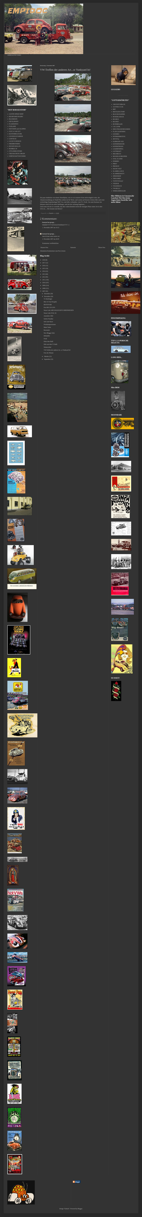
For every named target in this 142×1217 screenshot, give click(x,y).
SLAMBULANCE (118, 171)
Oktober (46, 356)
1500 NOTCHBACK (119, 104)
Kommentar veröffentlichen (50, 243)
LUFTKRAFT (117, 151)
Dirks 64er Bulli (48, 341)
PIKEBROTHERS (14, 144)
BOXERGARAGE (118, 116)
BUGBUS (116, 119)
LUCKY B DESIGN (15, 141)
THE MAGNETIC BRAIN (17, 153)
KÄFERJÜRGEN (118, 146)
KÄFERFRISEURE (119, 144)
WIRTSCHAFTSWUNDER (17, 156)
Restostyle (47, 330)
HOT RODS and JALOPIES (17, 129)
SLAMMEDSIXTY (118, 173)
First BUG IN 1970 (49, 307)
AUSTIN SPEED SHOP (16, 114)
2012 (44, 277)
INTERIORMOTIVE (119, 136)
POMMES (116, 161)
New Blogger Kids (49, 333)
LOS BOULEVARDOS (16, 136)
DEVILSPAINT (13, 121)
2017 (44, 263)
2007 (44, 291)
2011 (44, 280)
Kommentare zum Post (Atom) (56, 251)
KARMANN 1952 (118, 141)
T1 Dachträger (48, 299)
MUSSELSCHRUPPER (120, 156)
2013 (44, 274)
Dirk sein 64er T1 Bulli (50, 344)
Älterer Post (101, 247)
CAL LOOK (116, 126)
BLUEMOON (13, 119)
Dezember (47, 293)
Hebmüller (47, 336)
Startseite (73, 247)
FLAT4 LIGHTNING (119, 131)
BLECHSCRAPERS (119, 114)
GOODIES (116, 134)
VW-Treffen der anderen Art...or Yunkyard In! (57, 350)
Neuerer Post (44, 247)
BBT (114, 109)
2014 (44, 271)
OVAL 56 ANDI (117, 159)
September (47, 359)
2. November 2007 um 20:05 (50, 239)
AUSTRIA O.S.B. (118, 107)
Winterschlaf (47, 347)
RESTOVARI (48, 304)
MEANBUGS (117, 154)
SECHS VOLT (117, 168)
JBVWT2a (116, 139)
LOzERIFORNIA (118, 149)
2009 (44, 285)
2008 (44, 288)
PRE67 (115, 163)
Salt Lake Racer (48, 321)
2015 (44, 268)
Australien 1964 (48, 316)
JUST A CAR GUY (15, 131)
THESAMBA (117, 178)
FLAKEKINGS (13, 124)
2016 (44, 265)
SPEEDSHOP (117, 176)
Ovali (45, 338)
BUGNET (116, 121)
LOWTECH (12, 138)
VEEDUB (116, 183)
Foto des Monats (48, 353)
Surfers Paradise (48, 319)
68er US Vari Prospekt (50, 302)
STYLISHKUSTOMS (15, 151)
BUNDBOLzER (117, 124)
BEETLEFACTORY (119, 111)
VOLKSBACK (117, 186)
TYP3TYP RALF (118, 181)
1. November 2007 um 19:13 (50, 227)
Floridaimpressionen (50, 324)
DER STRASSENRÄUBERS (121, 129)
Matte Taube (47, 327)
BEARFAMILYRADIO (16, 116)
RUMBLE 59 (13, 148)
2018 (44, 260)
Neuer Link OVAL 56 (50, 313)
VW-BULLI (116, 188)
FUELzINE (12, 126)
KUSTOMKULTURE (15, 134)
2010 (44, 282)
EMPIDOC (27, 11)
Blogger (80, 1208)
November (47, 296)
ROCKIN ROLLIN (14, 146)
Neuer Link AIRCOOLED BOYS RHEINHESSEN (59, 310)
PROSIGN (116, 166)
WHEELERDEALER (119, 191)
